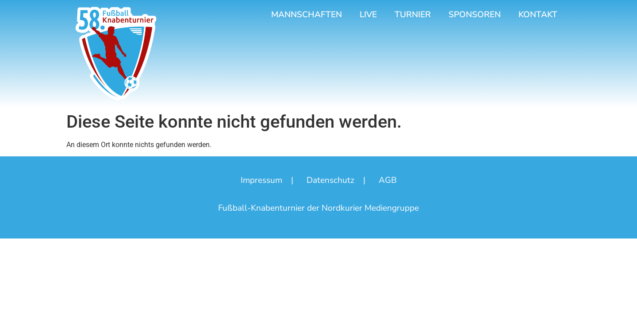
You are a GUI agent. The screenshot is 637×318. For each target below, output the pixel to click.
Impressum (261, 180)
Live (368, 14)
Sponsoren (475, 14)
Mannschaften (306, 14)
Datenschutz (330, 180)
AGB (388, 180)
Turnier (413, 14)
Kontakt (537, 14)
